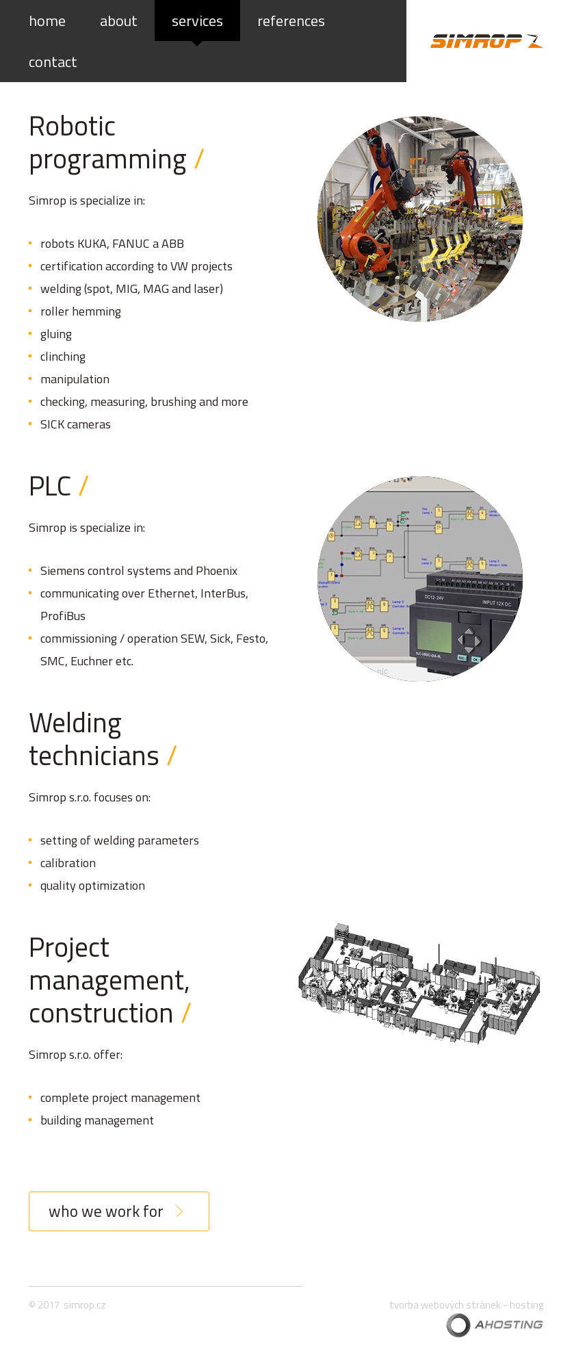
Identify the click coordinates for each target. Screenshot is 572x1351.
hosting (526, 1305)
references (291, 20)
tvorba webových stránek (445, 1305)
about (119, 20)
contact (53, 61)
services (197, 20)
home (47, 20)
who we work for (106, 1211)
